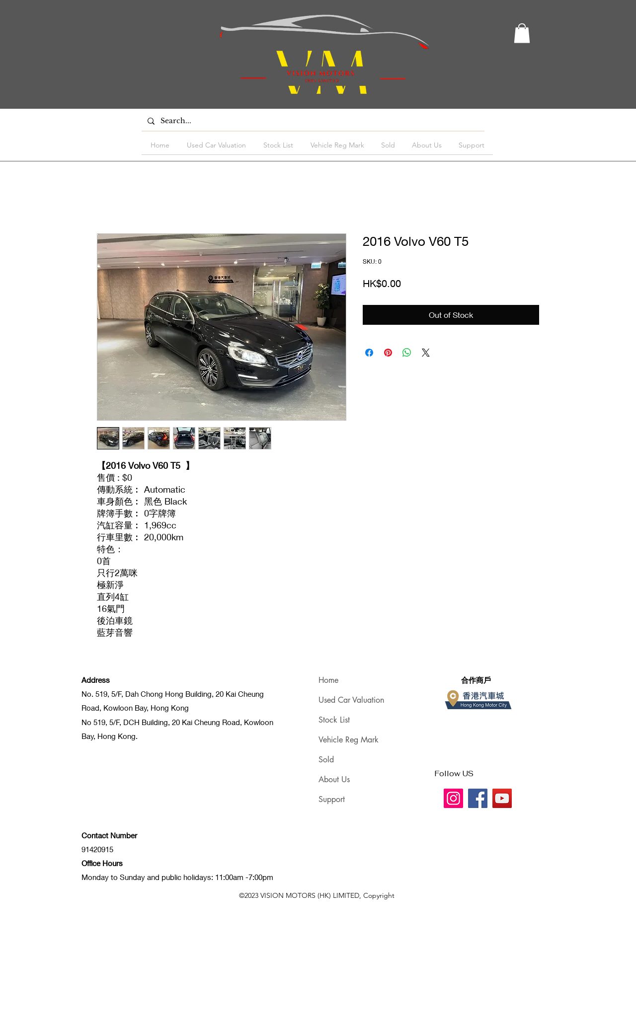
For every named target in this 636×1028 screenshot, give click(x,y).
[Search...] (312, 121)
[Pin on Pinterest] (388, 353)
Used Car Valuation (351, 700)
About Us (334, 779)
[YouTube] (502, 798)
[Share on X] (426, 353)
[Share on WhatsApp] (407, 353)
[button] (522, 33)
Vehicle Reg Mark (348, 739)
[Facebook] (477, 798)
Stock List (334, 720)
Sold (326, 759)
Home (328, 680)
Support (331, 799)
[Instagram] (453, 798)
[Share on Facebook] (369, 353)
